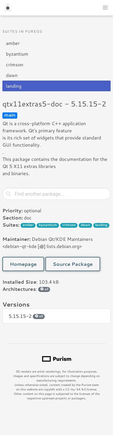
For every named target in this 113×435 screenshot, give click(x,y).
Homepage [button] (23, 263)
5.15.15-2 (27, 315)
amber (13, 43)
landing (13, 85)
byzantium (17, 53)
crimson (14, 64)
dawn (12, 75)
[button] (105, 7)
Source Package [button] (73, 263)
